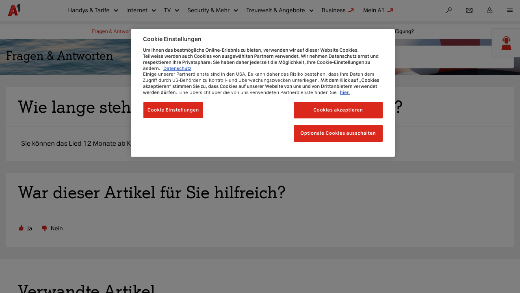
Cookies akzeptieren (338, 110)
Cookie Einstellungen (173, 110)
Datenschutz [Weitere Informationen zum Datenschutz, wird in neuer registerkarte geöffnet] (177, 68)
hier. (345, 92)
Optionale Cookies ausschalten (338, 133)
